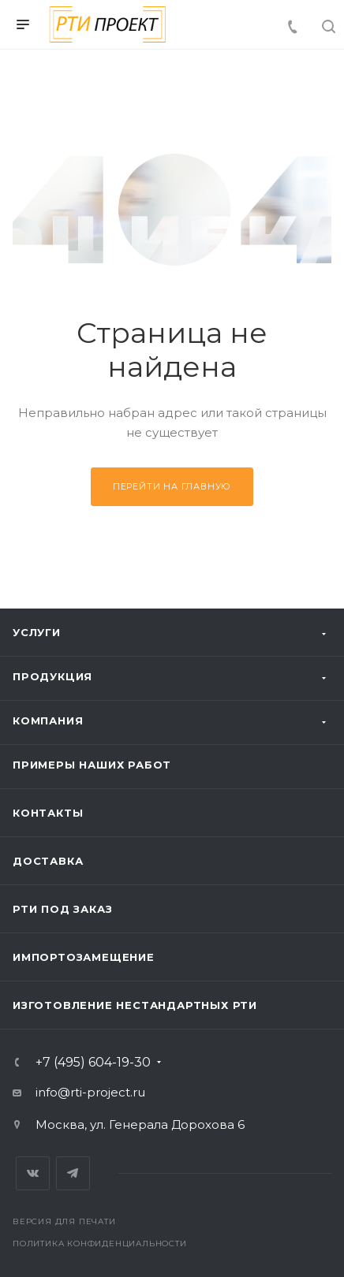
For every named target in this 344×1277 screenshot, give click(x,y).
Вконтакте (33, 1173)
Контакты (48, 812)
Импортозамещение (84, 957)
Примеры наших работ (92, 764)
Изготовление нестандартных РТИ (135, 1005)
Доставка (48, 860)
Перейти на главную (172, 486)
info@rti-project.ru (90, 1092)
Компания (48, 720)
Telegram (73, 1173)
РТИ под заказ (62, 909)
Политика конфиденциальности (100, 1243)
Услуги (37, 632)
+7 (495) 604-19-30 (93, 1062)
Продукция (52, 676)
